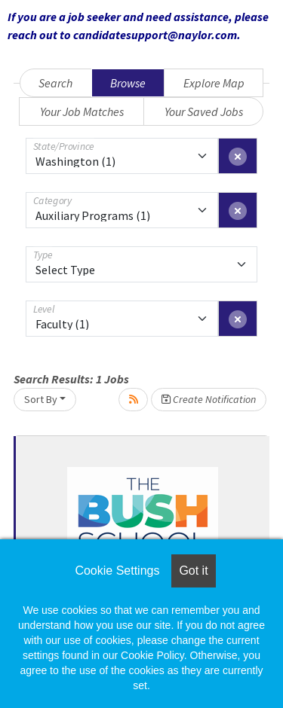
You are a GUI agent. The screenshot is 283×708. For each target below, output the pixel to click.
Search (55, 82)
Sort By (40, 399)
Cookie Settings (117, 570)
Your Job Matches (82, 111)
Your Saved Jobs (204, 111)
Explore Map (214, 82)
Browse (128, 82)
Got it (193, 570)
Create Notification (208, 399)
